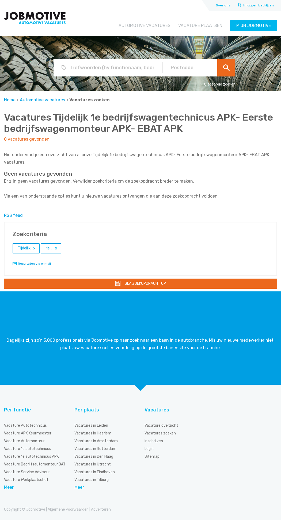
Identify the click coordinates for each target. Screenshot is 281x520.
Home (10, 99)
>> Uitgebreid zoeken (218, 84)
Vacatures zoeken (160, 433)
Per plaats (86, 410)
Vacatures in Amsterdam (96, 441)
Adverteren (101, 509)
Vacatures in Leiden (91, 425)
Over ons (223, 5)
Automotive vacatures (144, 25)
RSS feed (13, 215)
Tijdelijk (24, 248)
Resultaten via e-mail (34, 263)
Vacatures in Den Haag (93, 456)
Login (149, 448)
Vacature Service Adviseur (27, 472)
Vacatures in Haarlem (92, 433)
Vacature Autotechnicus (25, 425)
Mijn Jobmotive (253, 25)
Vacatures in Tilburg (91, 479)
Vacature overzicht (161, 425)
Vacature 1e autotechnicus (27, 448)
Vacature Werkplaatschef (26, 479)
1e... (49, 248)
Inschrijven (154, 441)
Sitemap (152, 456)
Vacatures (157, 410)
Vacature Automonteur (24, 441)
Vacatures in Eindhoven (94, 472)
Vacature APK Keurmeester (27, 433)
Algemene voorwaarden (68, 509)
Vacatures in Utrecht (92, 464)
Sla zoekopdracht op (145, 283)
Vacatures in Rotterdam (95, 448)
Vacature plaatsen (200, 25)
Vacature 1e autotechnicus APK (31, 456)
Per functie (17, 410)
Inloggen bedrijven (258, 5)
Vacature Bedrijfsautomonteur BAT (35, 464)
